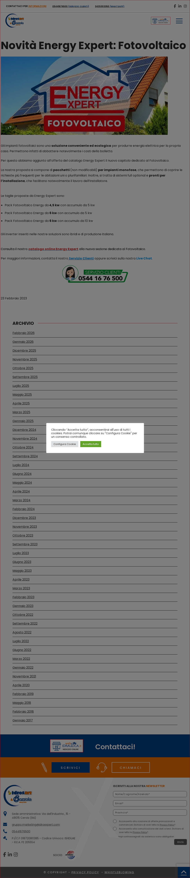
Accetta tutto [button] (91, 444)
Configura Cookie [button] (65, 444)
